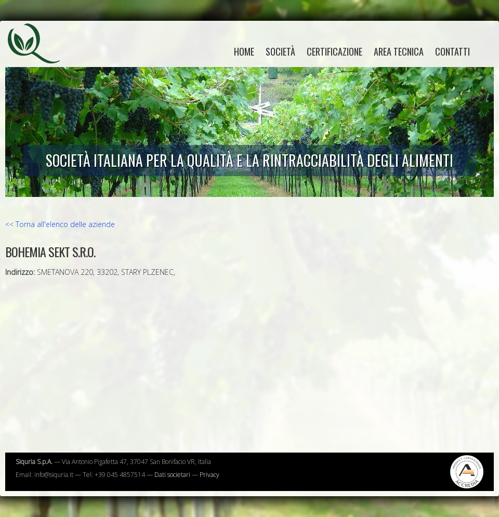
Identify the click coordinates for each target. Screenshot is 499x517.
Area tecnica (399, 51)
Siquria (39, 54)
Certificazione (334, 51)
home (244, 51)
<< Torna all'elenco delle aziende (60, 224)
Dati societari (172, 474)
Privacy (209, 474)
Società (280, 51)
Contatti (452, 51)
